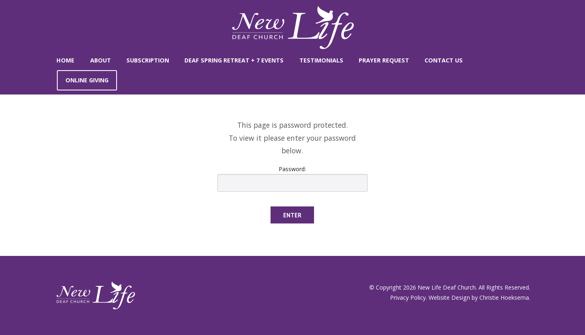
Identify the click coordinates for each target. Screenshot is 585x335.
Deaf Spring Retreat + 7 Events (234, 60)
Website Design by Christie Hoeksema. (479, 297)
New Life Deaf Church (447, 287)
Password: (292, 178)
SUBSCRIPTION (147, 60)
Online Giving (86, 80)
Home (65, 60)
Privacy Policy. (408, 297)
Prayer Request (384, 60)
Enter (292, 215)
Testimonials (321, 60)
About (100, 60)
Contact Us (444, 60)
